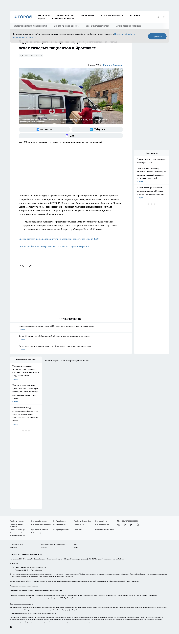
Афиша (41, 18)
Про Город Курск (101, 521)
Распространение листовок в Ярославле (24, 586)
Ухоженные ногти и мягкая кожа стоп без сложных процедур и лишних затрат (71, 348)
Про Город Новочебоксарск (40, 524)
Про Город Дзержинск (39, 521)
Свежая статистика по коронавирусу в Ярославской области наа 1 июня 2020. (59, 238)
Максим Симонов (113, 65)
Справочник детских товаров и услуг (30, 26)
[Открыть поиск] (157, 16)
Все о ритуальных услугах (97, 26)
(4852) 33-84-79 (27, 570)
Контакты (13, 547)
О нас (75, 544)
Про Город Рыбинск (59, 524)
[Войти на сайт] (164, 16)
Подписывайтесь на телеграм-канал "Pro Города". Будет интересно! (54, 246)
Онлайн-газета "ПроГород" (104, 530)
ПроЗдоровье (87, 15)
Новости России (65, 15)
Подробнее (75, 610)
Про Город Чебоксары (17, 530)
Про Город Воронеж (17, 521)
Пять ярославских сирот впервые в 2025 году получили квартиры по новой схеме (71, 328)
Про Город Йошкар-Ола (82, 521)
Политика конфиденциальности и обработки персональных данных (33, 613)
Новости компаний (16, 544)
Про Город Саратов (102, 524)
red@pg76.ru (37, 570)
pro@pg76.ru (42, 568)
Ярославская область (31, 55)
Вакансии (135, 15)
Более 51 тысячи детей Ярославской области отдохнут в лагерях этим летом (71, 338)
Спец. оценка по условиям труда (21, 604)
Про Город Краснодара (61, 530)
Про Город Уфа (79, 524)
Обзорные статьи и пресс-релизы (53, 544)
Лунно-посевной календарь (128, 26)
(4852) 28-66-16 (32, 568)
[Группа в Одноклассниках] (125, 524)
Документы (78, 530)
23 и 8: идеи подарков (112, 15)
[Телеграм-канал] (97, 129)
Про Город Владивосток (39, 530)
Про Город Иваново (59, 521)
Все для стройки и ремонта (66, 26)
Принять (157, 36)
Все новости (44, 15)
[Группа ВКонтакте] (44, 129)
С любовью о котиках (63, 18)
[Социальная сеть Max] (71, 135)
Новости (44, 547)
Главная (75, 547)
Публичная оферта (37, 533)
